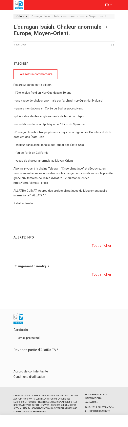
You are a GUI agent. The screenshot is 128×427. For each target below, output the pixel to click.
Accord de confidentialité (30, 371)
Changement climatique (31, 266)
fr (107, 5)
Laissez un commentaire (35, 74)
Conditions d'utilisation (29, 377)
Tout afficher (101, 245)
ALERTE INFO (23, 237)
